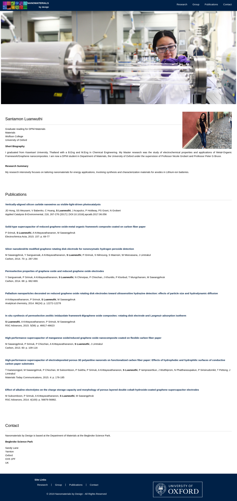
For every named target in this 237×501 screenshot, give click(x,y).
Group (196, 4)
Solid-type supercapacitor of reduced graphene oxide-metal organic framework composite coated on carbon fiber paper (75, 226)
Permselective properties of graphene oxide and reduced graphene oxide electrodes (54, 271)
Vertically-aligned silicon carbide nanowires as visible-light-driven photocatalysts (53, 204)
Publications (211, 4)
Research (182, 4)
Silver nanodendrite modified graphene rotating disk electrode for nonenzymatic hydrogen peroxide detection (69, 248)
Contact (227, 4)
